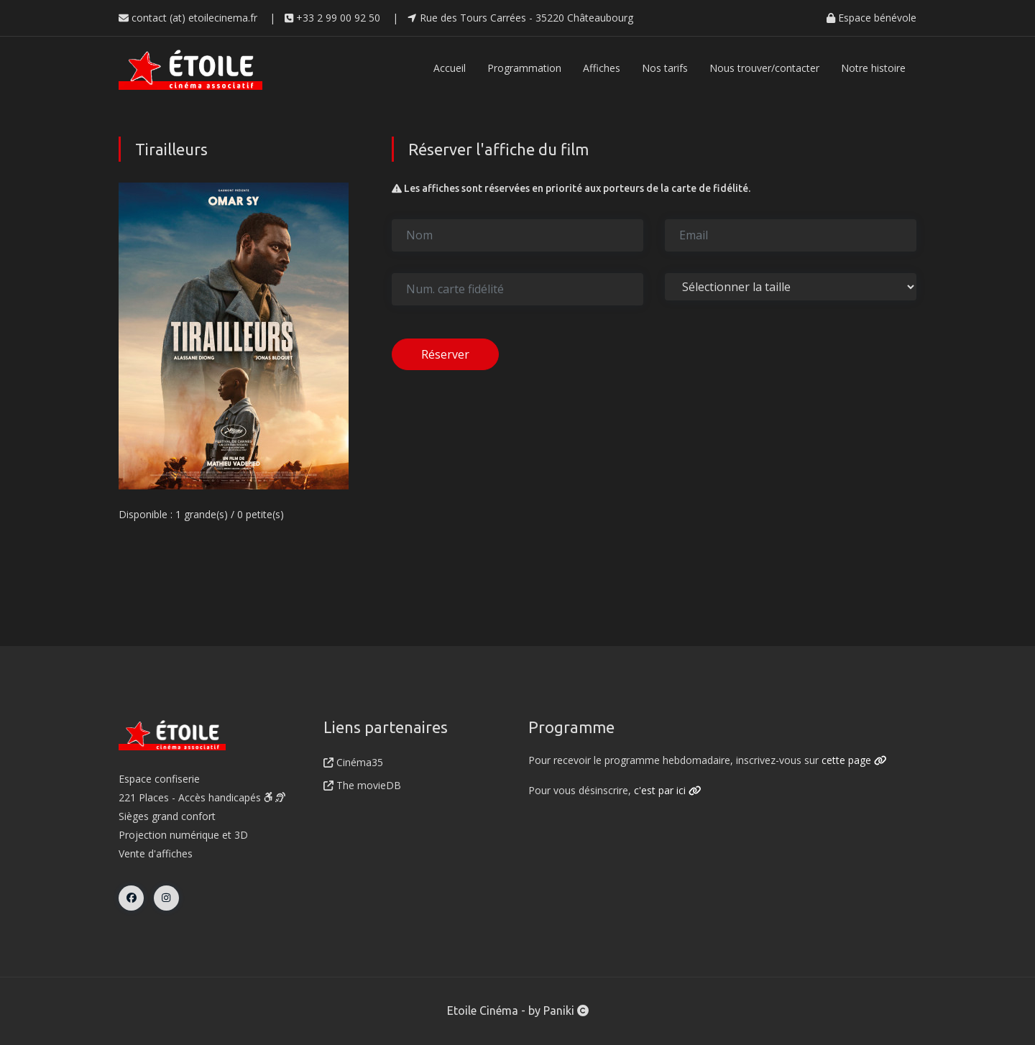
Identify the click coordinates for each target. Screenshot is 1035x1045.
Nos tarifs (665, 68)
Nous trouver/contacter (764, 68)
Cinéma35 (353, 762)
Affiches (601, 68)
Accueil (449, 68)
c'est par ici (668, 790)
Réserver (445, 354)
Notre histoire (873, 68)
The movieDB (362, 785)
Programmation (524, 68)
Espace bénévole (871, 17)
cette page (854, 760)
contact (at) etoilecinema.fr (188, 17)
